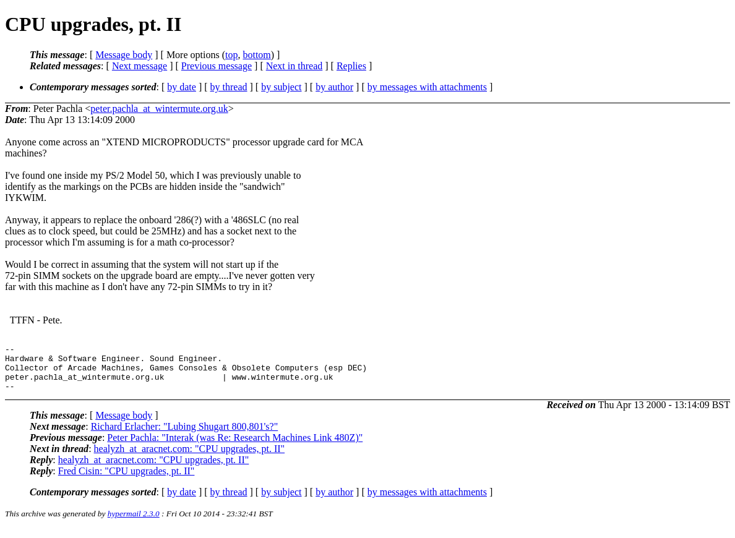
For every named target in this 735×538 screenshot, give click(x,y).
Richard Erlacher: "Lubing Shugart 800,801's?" (184, 435)
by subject (281, 87)
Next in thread (294, 66)
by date (181, 87)
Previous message (216, 66)
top (231, 54)
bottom (256, 54)
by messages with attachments (427, 87)
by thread (228, 87)
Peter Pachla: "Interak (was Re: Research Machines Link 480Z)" (235, 447)
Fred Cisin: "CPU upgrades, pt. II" (126, 480)
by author (334, 87)
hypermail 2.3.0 (134, 522)
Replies (351, 66)
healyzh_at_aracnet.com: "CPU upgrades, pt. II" (189, 458)
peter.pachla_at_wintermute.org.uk (159, 108)
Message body (123, 54)
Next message (139, 66)
